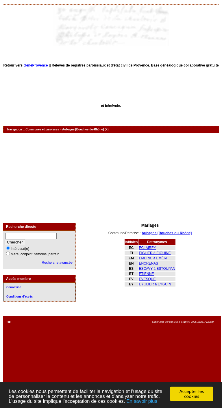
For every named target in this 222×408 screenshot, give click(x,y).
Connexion (13, 287)
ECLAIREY (147, 248)
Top (8, 321)
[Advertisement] (111, 178)
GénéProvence (35, 65)
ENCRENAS (148, 263)
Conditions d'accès (19, 296)
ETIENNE (146, 274)
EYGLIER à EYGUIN (155, 284)
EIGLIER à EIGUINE (155, 253)
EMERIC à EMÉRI (153, 258)
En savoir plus (141, 401)
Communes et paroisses (42, 129)
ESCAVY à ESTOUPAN (157, 269)
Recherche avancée (57, 263)
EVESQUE (147, 279)
